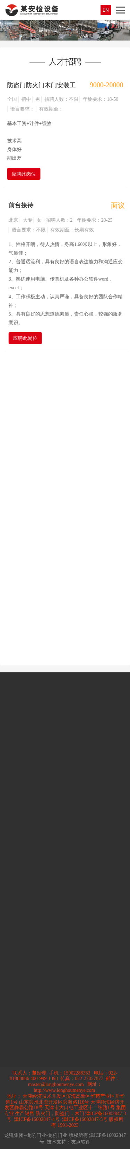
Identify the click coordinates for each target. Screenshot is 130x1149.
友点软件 (80, 1141)
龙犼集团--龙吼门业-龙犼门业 (35, 1135)
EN (106, 10)
